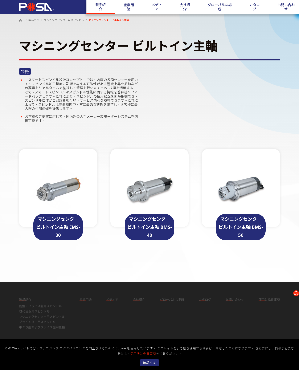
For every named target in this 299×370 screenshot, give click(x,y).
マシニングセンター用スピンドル (61, 20)
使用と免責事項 (269, 300)
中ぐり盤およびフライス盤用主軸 (42, 327)
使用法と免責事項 (143, 354)
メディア (146, 7)
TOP (294, 292)
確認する (149, 363)
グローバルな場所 (198, 7)
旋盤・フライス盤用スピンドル (40, 306)
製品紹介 (103, 7)
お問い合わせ (253, 7)
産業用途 (125, 7)
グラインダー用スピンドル (37, 322)
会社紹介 (168, 7)
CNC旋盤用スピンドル (34, 311)
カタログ (228, 7)
